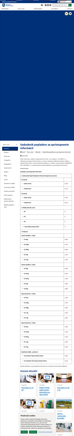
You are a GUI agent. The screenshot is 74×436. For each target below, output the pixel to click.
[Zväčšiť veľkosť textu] (50, 5)
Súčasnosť (7, 156)
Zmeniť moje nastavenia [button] (45, 432)
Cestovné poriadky (9, 187)
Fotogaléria (7, 160)
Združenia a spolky (9, 183)
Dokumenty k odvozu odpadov (9, 200)
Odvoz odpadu (8, 195)
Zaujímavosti (7, 168)
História (6, 152)
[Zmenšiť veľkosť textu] (46, 5)
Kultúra (6, 172)
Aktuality (6, 148)
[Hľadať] (70, 5)
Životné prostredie (9, 191)
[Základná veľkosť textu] (48, 5)
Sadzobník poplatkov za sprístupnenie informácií (56, 152)
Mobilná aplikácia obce (9, 206)
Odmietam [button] (33, 432)
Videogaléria (7, 164)
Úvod (22, 152)
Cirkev (6, 179)
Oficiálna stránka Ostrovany (10, 1)
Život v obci (6, 144)
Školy (5, 176)
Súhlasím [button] (24, 432)
